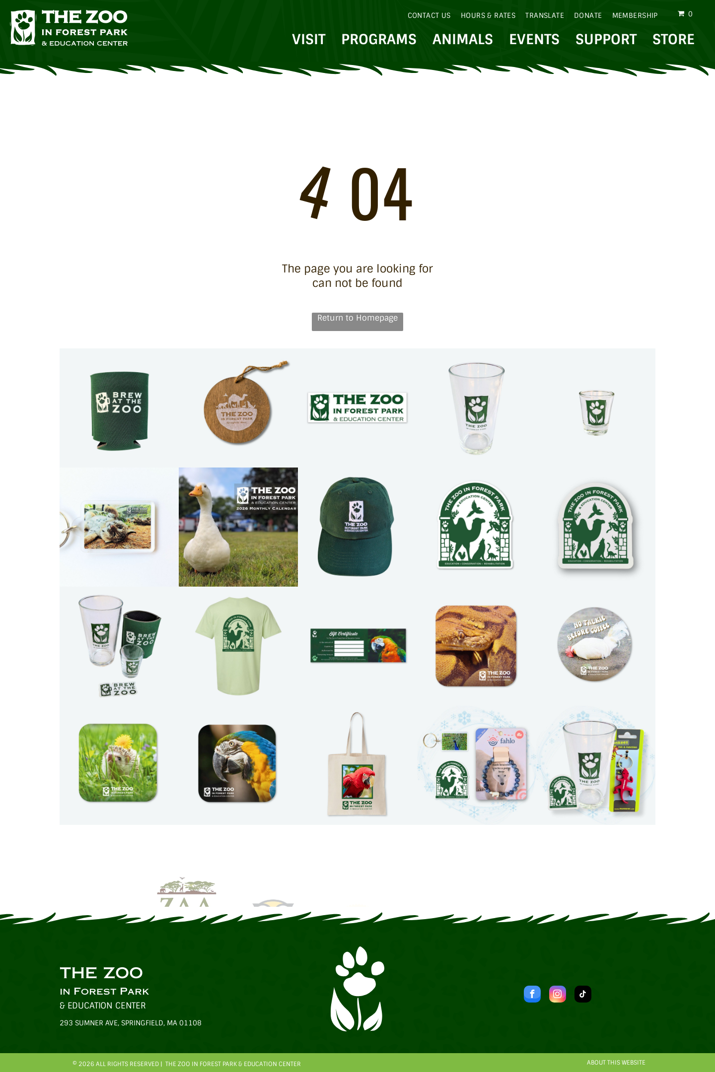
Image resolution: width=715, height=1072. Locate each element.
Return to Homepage (357, 318)
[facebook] (532, 995)
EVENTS (534, 39)
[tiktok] (582, 995)
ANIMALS (462, 39)
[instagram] (557, 995)
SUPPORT (606, 39)
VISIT (308, 39)
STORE (673, 39)
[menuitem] (424, 15)
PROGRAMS (379, 39)
